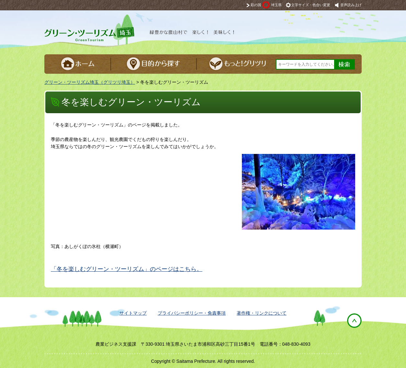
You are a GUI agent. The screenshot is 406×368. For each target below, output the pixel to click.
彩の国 (266, 5)
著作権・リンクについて (262, 313)
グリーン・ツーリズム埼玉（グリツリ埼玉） (89, 82)
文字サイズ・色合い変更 (310, 5)
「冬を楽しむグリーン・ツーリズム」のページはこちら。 (126, 269)
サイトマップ (133, 313)
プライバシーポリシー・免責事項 (192, 313)
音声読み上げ (351, 5)
